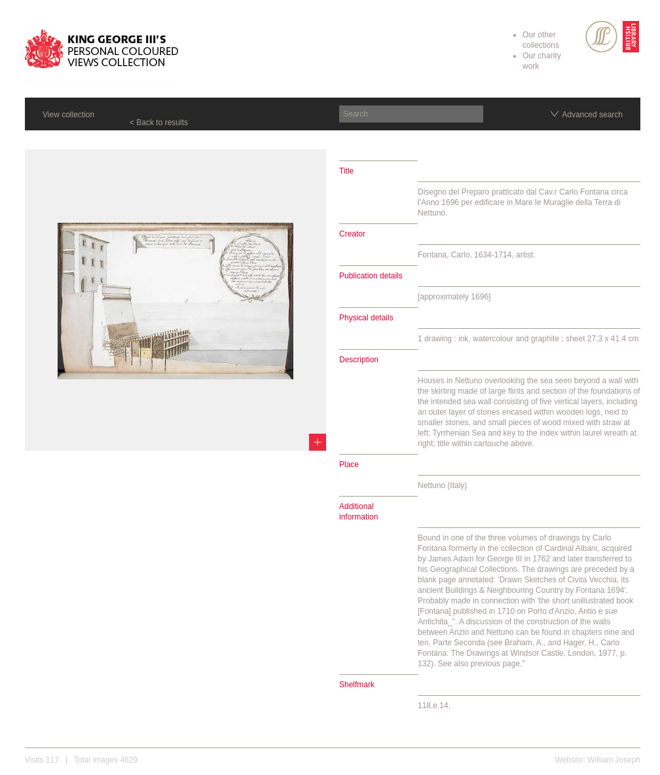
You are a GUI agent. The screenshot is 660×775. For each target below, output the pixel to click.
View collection (68, 114)
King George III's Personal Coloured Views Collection (102, 51)
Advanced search (592, 114)
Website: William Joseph (598, 760)
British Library (631, 36)
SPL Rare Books (601, 36)
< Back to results (159, 122)
